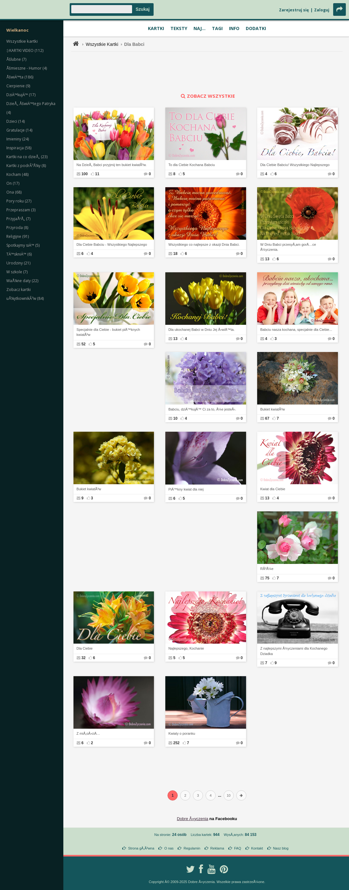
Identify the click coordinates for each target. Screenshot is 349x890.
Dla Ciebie (85, 648)
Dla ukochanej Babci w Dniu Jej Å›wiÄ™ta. (201, 329)
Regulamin (192, 848)
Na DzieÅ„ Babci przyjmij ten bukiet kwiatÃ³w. (112, 165)
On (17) (12, 183)
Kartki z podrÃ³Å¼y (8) (26, 165)
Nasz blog (281, 848)
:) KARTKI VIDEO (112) (24, 50)
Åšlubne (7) (16, 59)
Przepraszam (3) (20, 210)
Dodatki (256, 28)
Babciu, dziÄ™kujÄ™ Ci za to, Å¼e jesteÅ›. (202, 409)
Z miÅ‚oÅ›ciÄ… (88, 733)
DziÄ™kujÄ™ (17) (20, 94)
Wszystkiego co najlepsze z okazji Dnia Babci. (204, 244)
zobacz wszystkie (207, 96)
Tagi (217, 28)
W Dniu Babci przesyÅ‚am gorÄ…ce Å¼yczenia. (288, 247)
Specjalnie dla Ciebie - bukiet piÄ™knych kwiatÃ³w (108, 332)
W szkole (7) (17, 272)
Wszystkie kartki (22, 41)
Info (234, 28)
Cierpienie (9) (18, 86)
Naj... (200, 28)
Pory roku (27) (18, 201)
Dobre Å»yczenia (192, 818)
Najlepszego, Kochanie (186, 648)
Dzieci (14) (15, 121)
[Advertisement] (207, 72)
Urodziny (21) (18, 263)
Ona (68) (14, 192)
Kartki (156, 28)
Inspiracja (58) (18, 148)
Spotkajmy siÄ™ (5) (23, 245)
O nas (169, 848)
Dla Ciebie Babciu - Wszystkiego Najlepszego (112, 244)
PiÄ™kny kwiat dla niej (186, 489)
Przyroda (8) (17, 227)
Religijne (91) (17, 236)
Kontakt (257, 848)
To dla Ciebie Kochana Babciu (191, 165)
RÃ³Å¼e (267, 569)
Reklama (217, 848)
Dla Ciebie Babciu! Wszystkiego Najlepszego (295, 165)
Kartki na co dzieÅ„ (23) (27, 156)
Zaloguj (321, 10)
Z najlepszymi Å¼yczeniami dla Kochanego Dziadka (293, 651)
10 (229, 795)
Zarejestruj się (294, 10)
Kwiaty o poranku (181, 733)
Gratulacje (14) (19, 130)
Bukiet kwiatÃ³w (272, 409)
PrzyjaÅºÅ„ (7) (18, 218)
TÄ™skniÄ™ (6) (19, 254)
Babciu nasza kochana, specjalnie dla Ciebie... (296, 329)
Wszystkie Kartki (102, 44)
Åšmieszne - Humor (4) (26, 68)
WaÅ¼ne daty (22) (22, 280)
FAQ (237, 848)
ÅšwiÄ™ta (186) (19, 77)
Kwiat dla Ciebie (272, 489)
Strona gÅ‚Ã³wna (141, 848)
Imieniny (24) (17, 139)
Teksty (178, 28)
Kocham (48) (17, 174)
